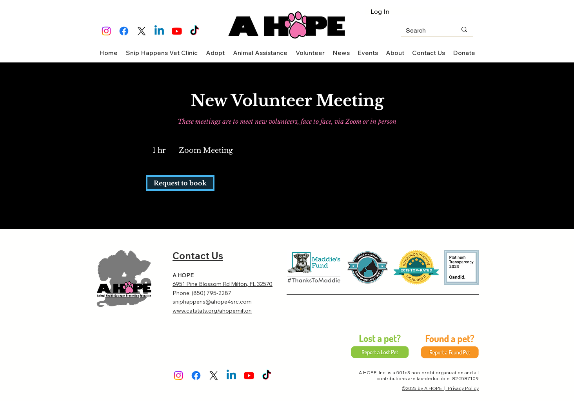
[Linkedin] (159, 31)
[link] (180, 183)
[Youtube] (177, 31)
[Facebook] (124, 31)
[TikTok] (194, 31)
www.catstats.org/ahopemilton (212, 310)
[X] (141, 31)
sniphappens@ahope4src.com (212, 301)
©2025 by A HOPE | (425, 388)
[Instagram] (106, 31)
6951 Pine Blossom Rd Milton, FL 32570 (222, 283)
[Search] (425, 31)
